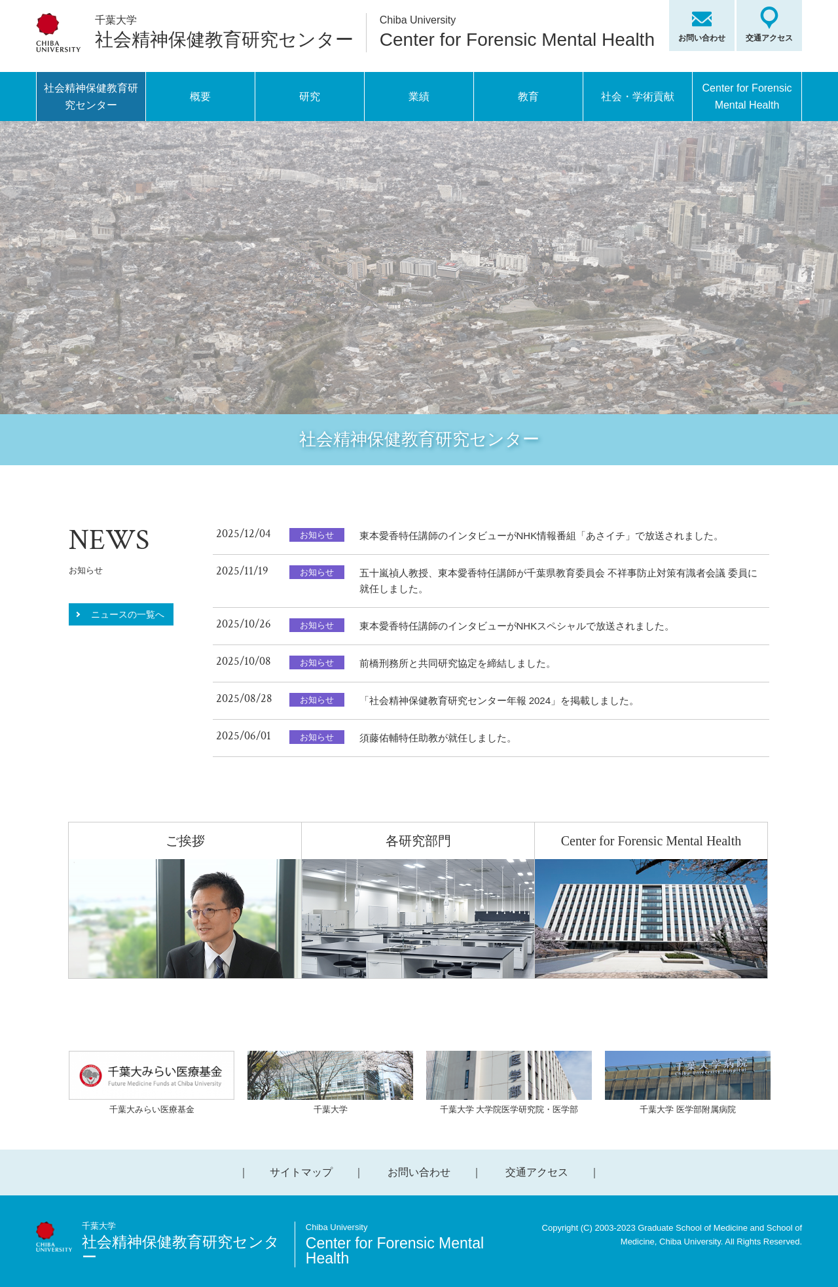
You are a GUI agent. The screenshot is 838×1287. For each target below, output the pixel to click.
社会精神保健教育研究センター (91, 96)
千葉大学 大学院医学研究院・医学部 (509, 1082)
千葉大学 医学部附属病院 (688, 1082)
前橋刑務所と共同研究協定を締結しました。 (457, 663)
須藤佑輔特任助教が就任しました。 (438, 737)
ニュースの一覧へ (127, 614)
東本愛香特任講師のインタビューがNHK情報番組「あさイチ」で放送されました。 (541, 535)
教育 (528, 96)
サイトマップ (301, 1172)
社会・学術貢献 (637, 96)
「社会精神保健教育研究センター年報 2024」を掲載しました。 (499, 700)
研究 (309, 96)
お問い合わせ (701, 38)
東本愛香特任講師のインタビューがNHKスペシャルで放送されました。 (517, 625)
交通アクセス (769, 38)
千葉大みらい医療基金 (151, 1082)
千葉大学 (330, 1082)
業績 (419, 96)
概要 (200, 96)
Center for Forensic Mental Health (747, 96)
